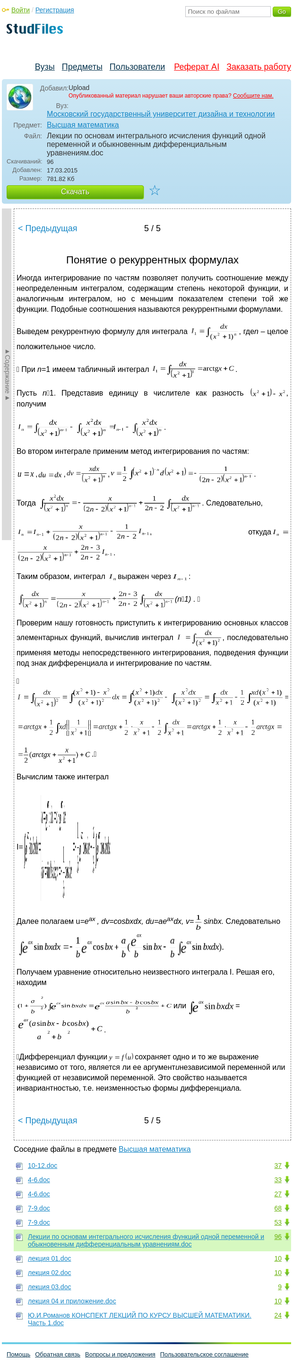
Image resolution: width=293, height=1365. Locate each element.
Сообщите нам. (253, 96)
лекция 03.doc (49, 1287)
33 (278, 1180)
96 (278, 1236)
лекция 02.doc (49, 1272)
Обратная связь (57, 1354)
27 (278, 1194)
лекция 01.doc (49, 1258)
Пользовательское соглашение (204, 1354)
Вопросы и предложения (120, 1354)
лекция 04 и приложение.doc (72, 1301)
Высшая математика (83, 125)
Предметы (82, 67)
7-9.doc (39, 1208)
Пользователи (137, 67)
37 (278, 1165)
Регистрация (54, 10)
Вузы (45, 67)
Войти (20, 10)
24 (278, 1315)
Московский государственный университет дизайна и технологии (161, 114)
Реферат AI (196, 67)
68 (278, 1208)
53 (278, 1222)
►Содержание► (7, 374)
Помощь (18, 1354)
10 (278, 1258)
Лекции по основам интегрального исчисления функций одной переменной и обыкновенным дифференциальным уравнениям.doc (146, 1240)
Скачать (75, 192)
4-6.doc (39, 1180)
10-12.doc (42, 1165)
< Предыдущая (48, 228)
